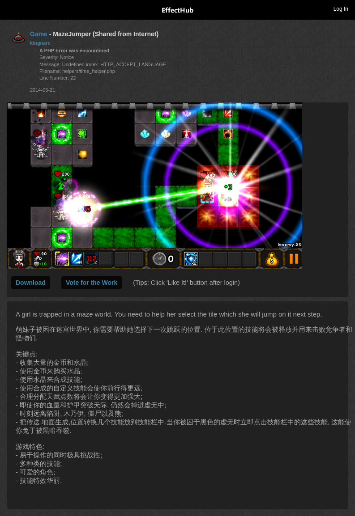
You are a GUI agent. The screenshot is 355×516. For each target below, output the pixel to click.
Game (38, 34)
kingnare (40, 43)
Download (31, 282)
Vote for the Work (91, 282)
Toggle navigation (10, 8)
